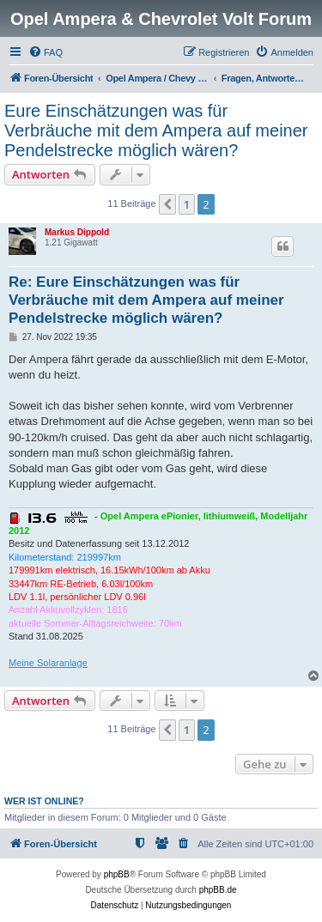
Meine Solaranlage (48, 663)
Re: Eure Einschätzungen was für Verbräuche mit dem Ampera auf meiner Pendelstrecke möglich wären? (146, 300)
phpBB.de (218, 890)
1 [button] (187, 204)
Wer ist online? (44, 801)
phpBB (117, 874)
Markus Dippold (77, 232)
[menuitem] (45, 52)
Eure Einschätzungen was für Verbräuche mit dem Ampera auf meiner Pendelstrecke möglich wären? (156, 130)
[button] (167, 204)
